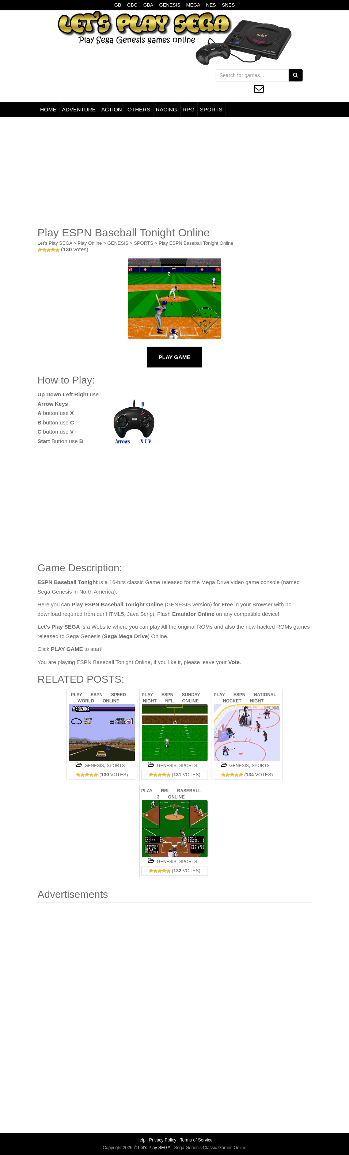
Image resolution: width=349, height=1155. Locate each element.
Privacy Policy (163, 1140)
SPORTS (211, 109)
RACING (166, 109)
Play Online (89, 243)
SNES (228, 5)
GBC (132, 5)
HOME (48, 109)
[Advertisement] (175, 172)
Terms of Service (196, 1140)
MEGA (193, 5)
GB (117, 5)
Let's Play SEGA (55, 243)
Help (140, 1140)
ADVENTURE (79, 109)
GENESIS (170, 5)
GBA (148, 5)
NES (211, 5)
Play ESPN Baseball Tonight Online (196, 243)
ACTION (111, 109)
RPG (189, 109)
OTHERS (139, 109)
